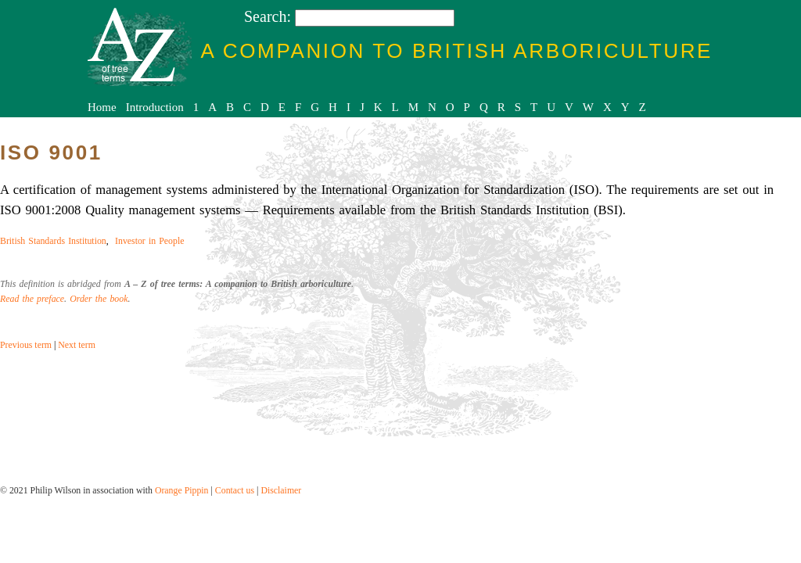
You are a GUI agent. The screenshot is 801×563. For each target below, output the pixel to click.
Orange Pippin (182, 490)
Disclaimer (280, 490)
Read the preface (32, 298)
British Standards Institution (53, 240)
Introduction (155, 107)
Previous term (26, 344)
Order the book (99, 298)
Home (102, 107)
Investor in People (149, 240)
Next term (76, 344)
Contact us (234, 490)
